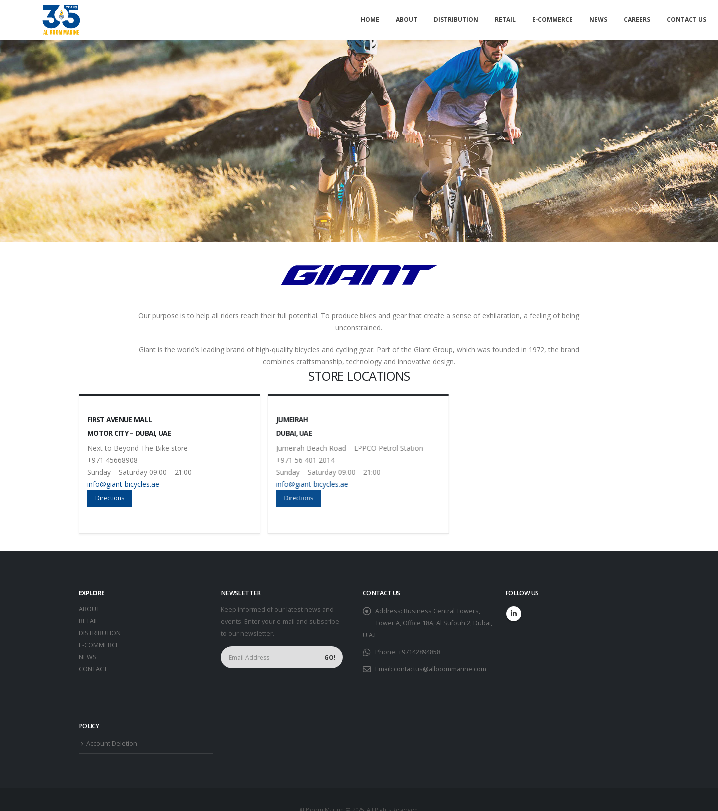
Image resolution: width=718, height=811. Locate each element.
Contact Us (686, 19)
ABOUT (89, 609)
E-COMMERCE (99, 645)
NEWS (88, 657)
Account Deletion (111, 743)
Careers (637, 19)
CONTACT (93, 669)
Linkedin (513, 613)
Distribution (456, 19)
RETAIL (88, 621)
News (598, 19)
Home (370, 19)
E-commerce (552, 19)
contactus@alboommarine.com (440, 669)
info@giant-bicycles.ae (126, 484)
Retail (505, 19)
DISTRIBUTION (100, 633)
